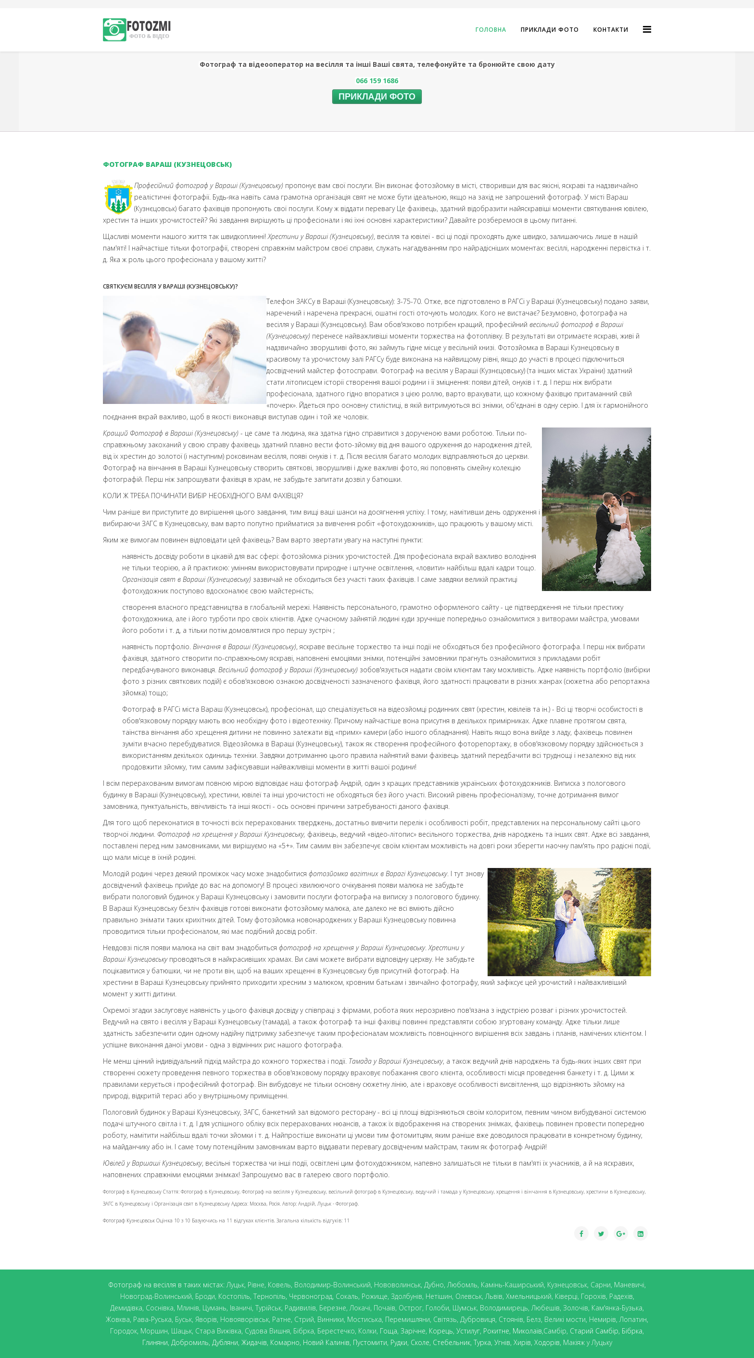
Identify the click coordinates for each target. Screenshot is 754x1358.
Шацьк (181, 1330)
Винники (330, 1319)
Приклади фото (550, 29)
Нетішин (439, 1296)
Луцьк (235, 1284)
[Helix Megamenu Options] (647, 29)
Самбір (554, 1330)
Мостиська (364, 1319)
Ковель (279, 1284)
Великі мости (565, 1319)
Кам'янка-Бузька (616, 1307)
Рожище (375, 1296)
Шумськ (464, 1307)
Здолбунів (406, 1296)
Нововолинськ (397, 1284)
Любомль (462, 1284)
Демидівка (126, 1307)
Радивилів (300, 1307)
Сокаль (347, 1296)
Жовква (118, 1319)
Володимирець (504, 1307)
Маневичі (629, 1284)
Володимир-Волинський (332, 1284)
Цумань (214, 1307)
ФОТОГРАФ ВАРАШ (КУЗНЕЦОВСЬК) (167, 164)
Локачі (360, 1307)
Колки (367, 1330)
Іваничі (241, 1307)
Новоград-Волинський (156, 1296)
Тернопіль (269, 1296)
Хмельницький (529, 1296)
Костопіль (234, 1296)
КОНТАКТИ (610, 29)
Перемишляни (407, 1319)
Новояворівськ (244, 1319)
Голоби (437, 1307)
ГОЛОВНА (491, 29)
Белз (534, 1319)
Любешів (545, 1307)
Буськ (183, 1319)
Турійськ (268, 1307)
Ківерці (566, 1296)
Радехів (621, 1296)
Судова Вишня (267, 1330)
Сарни (601, 1284)
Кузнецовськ (567, 1284)
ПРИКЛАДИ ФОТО (377, 96)
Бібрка (303, 1330)
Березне (332, 1307)
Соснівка (160, 1307)
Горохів (593, 1296)
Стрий (304, 1319)
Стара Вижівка (218, 1330)
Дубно (434, 1284)
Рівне (256, 1284)
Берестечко (336, 1330)
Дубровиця (477, 1319)
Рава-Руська (152, 1319)
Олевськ (468, 1296)
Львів (494, 1296)
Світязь (445, 1319)
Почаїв (384, 1307)
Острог (410, 1307)
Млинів (188, 1307)
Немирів (602, 1319)
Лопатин (633, 1319)
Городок (123, 1330)
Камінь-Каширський (512, 1284)
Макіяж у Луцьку (587, 1342)
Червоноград (310, 1296)
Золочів (575, 1307)
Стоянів (511, 1319)
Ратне (281, 1319)
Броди (205, 1296)
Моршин (154, 1330)
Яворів (206, 1319)
